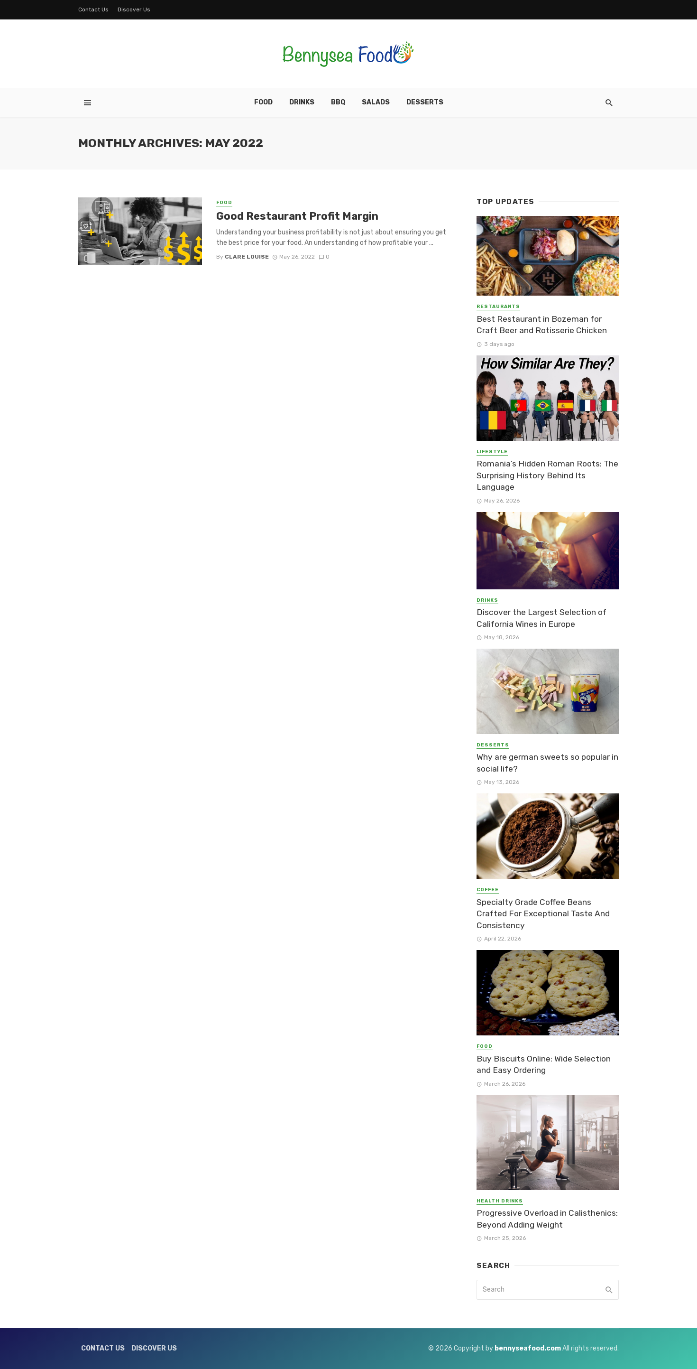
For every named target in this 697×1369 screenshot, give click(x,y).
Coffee (488, 890)
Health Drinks (500, 1201)
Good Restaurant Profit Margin (297, 216)
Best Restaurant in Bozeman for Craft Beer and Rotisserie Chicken (542, 324)
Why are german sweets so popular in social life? (547, 762)
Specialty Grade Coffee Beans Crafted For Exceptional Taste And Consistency (543, 913)
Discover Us (134, 9)
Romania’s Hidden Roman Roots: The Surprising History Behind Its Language (547, 475)
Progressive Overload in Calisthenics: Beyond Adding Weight (547, 1218)
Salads (376, 102)
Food (263, 102)
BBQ (338, 102)
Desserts (424, 102)
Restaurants (498, 306)
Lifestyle (492, 452)
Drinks (301, 102)
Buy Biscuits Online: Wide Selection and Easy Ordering (544, 1064)
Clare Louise (247, 256)
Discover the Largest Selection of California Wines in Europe (541, 618)
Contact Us (93, 9)
